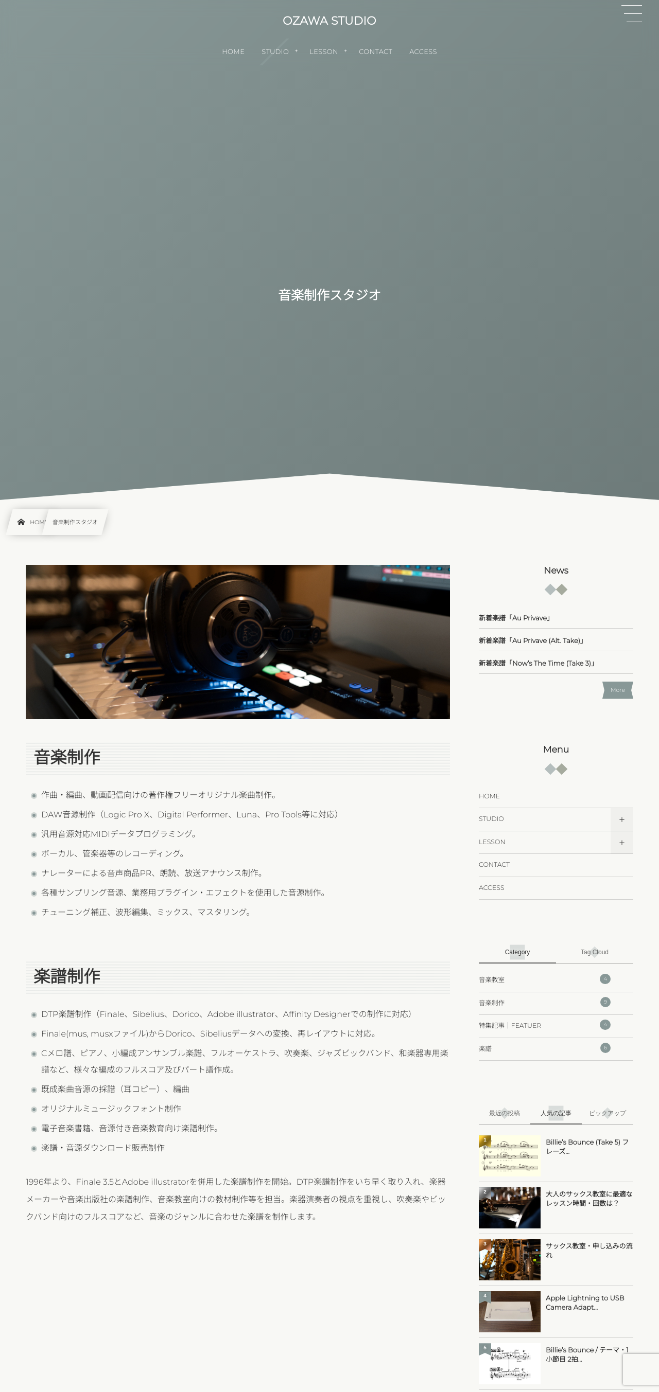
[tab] (517, 952)
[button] (632, 14)
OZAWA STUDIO (329, 21)
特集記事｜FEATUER (545, 1025)
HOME (489, 796)
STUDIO (491, 819)
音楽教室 (545, 979)
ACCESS (492, 888)
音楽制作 (545, 1002)
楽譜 (545, 1048)
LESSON (492, 842)
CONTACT (494, 865)
